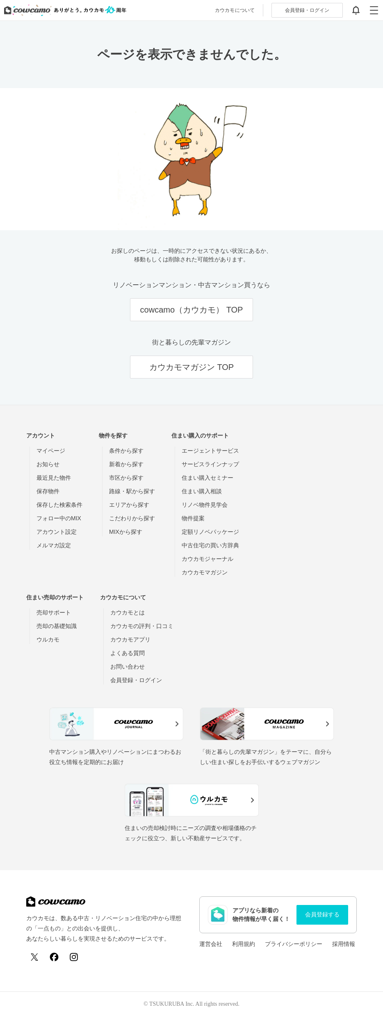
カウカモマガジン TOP (191, 367)
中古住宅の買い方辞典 (210, 545)
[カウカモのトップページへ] (63, 10)
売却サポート (53, 612)
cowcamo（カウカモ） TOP (191, 309)
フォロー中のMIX (58, 518)
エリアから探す (129, 504)
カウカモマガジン (205, 572)
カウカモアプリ (130, 639)
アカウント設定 (56, 531)
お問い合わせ (127, 666)
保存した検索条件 (59, 504)
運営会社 (210, 944)
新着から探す (126, 464)
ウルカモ (47, 639)
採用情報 (343, 944)
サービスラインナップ (210, 464)
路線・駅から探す (132, 491)
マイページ (50, 450)
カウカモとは (127, 612)
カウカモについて (235, 10)
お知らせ (47, 464)
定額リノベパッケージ (210, 531)
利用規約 (243, 944)
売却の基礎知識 (56, 626)
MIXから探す (125, 531)
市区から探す (126, 477)
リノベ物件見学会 (205, 504)
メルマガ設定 (53, 545)
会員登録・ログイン (136, 680)
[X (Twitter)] (34, 957)
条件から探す (126, 450)
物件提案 (193, 518)
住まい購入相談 (202, 491)
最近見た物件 (53, 477)
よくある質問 (127, 653)
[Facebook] (54, 957)
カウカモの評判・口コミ (141, 626)
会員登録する (322, 914)
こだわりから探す (132, 518)
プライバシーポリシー (293, 944)
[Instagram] (74, 957)
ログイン (307, 10)
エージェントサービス (210, 450)
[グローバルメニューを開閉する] (374, 10)
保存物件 (47, 491)
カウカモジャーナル (207, 559)
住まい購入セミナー (207, 477)
